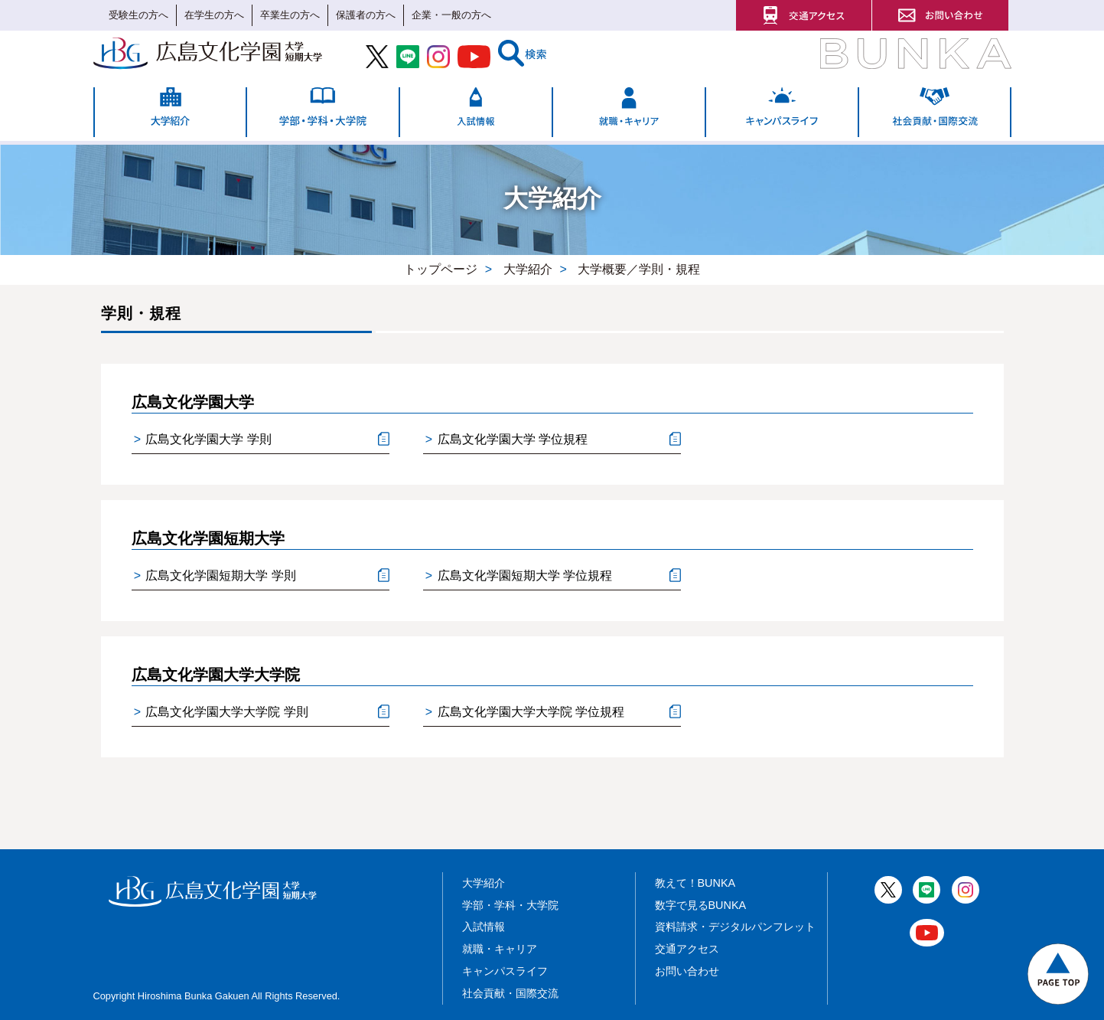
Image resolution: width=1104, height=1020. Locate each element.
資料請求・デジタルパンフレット (735, 926)
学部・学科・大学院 (510, 905)
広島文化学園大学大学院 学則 (221, 712)
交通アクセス (687, 949)
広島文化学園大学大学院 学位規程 (524, 712)
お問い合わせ (687, 971)
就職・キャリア (499, 949)
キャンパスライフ (505, 971)
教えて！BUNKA (695, 883)
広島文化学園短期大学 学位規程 (518, 576)
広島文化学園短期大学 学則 (215, 576)
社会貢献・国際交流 (510, 993)
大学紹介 (483, 883)
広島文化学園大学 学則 (203, 440)
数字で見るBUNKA (701, 905)
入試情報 (483, 926)
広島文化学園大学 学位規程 (506, 440)
